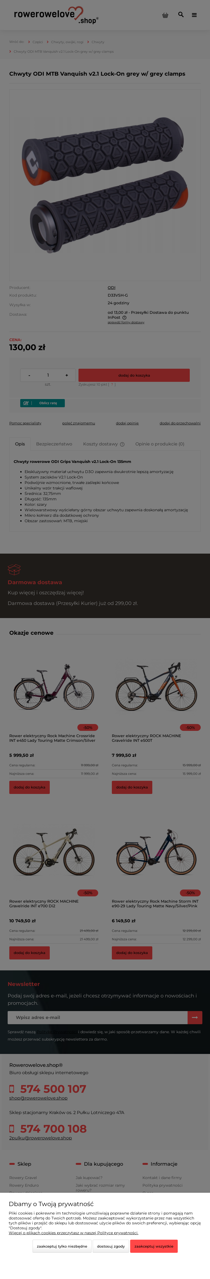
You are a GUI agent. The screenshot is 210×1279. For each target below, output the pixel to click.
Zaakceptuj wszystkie (154, 1246)
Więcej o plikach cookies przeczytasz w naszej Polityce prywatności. (73, 1232)
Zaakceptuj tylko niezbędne (62, 1246)
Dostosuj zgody (111, 1246)
